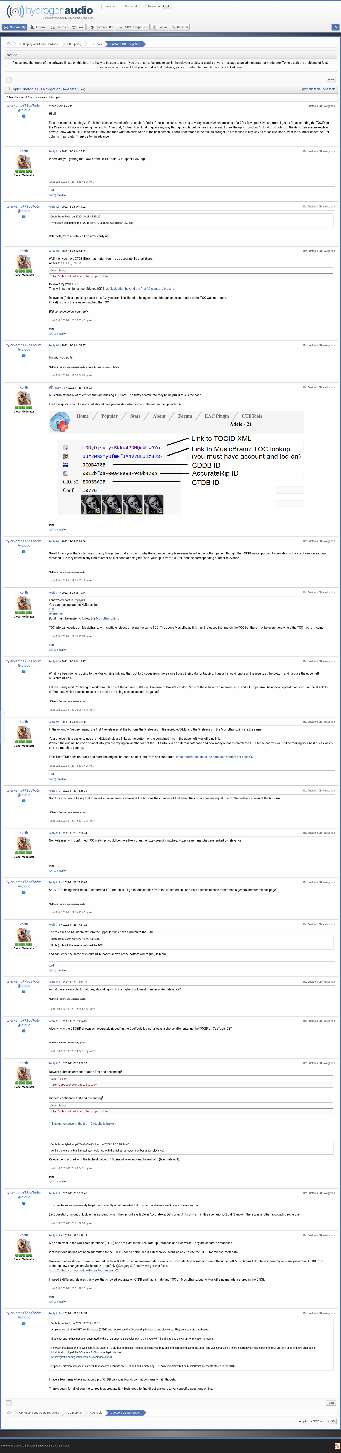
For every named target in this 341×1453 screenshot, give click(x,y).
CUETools (96, 44)
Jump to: (303, 1421)
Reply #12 (54, 882)
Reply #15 (54, 1021)
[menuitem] (331, 79)
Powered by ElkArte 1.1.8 (13, 1446)
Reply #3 (53, 251)
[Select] (62, 270)
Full (51, 609)
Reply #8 (53, 661)
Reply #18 (54, 1235)
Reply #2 (53, 206)
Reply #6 (53, 541)
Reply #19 (54, 1313)
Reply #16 (54, 1063)
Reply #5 (60, 387)
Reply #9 (53, 722)
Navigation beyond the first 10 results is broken (141, 288)
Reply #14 (54, 981)
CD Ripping (74, 44)
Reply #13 (54, 924)
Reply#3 (79, 600)
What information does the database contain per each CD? (215, 757)
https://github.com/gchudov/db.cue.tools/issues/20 (84, 1270)
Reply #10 (54, 790)
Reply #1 (53, 151)
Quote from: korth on (75, 216)
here (239, 67)
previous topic (311, 89)
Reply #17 (54, 1193)
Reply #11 (54, 833)
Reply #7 (53, 592)
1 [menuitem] (9, 79)
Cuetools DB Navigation (125, 44)
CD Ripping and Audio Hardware (39, 44)
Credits (32, 1446)
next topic (329, 89)
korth (24, 151)
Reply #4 (53, 345)
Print (331, 79)
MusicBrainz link (107, 618)
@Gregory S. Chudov (130, 1266)
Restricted (56, 614)
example (63, 729)
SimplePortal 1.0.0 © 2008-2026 (53, 1446)
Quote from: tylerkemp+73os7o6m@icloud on (89, 1144)
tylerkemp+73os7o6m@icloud (24, 108)
